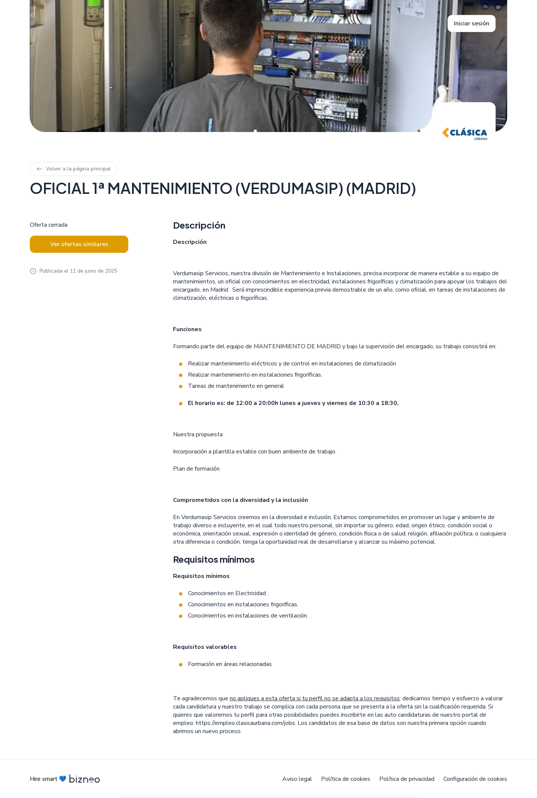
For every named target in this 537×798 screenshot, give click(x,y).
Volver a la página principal (73, 168)
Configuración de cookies (475, 779)
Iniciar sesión (471, 23)
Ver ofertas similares (79, 244)
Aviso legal (297, 779)
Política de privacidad (406, 779)
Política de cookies (345, 779)
